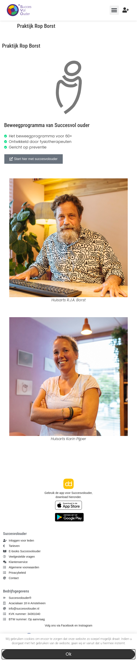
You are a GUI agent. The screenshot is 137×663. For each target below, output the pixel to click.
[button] (114, 10)
